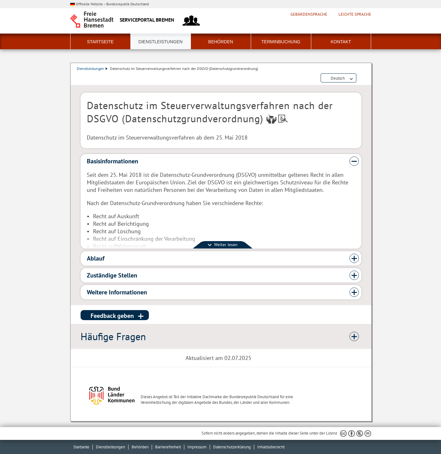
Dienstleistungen (161, 41)
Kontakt (341, 41)
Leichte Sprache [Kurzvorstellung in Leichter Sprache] (355, 14)
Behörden (220, 41)
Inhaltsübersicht (271, 447)
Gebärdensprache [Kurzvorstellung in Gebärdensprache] (309, 14)
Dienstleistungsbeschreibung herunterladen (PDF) (360, 78)
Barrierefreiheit (168, 447)
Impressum (197, 447)
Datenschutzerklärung (232, 447)
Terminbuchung (280, 41)
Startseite (100, 41)
